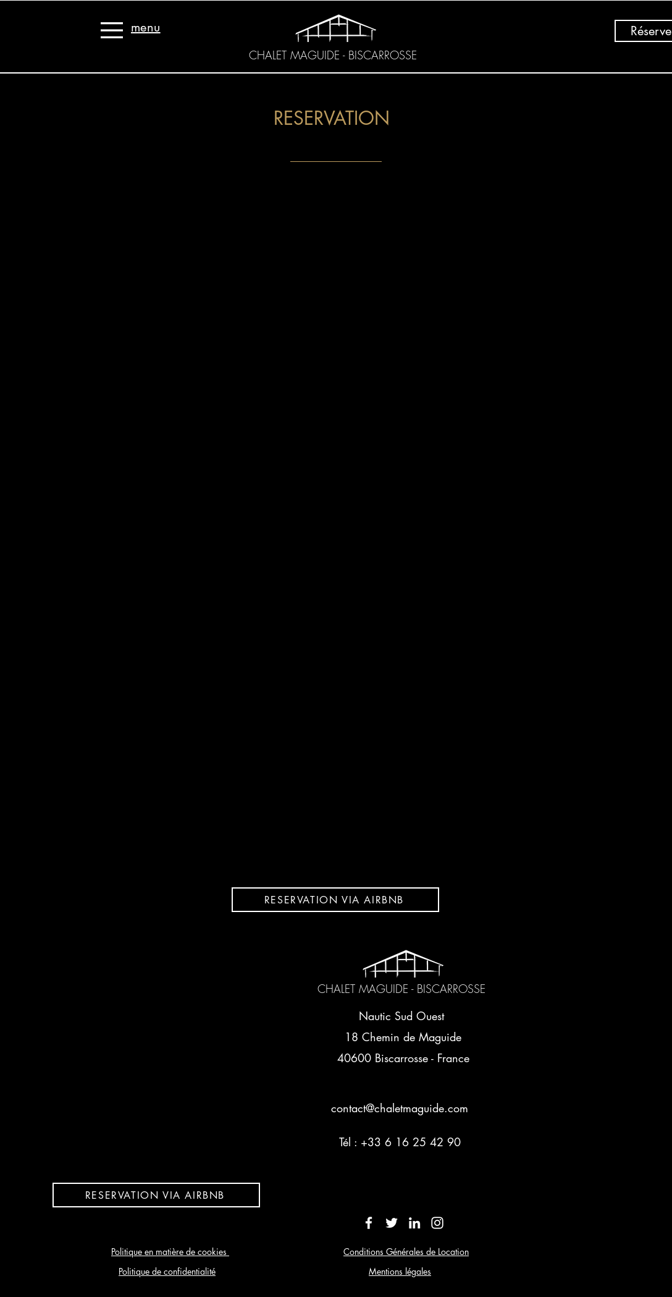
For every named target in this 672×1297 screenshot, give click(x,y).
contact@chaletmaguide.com (399, 1108)
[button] (112, 30)
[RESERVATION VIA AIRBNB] (335, 899)
